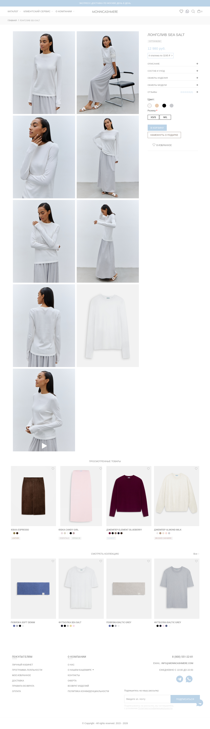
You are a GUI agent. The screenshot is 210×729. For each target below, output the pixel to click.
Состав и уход (156, 71)
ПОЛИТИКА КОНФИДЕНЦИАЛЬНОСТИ (88, 691)
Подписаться (185, 699)
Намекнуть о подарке (164, 135)
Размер (152, 110)
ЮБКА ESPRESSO (20, 529)
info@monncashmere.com (177, 663)
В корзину (157, 128)
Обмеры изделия (158, 78)
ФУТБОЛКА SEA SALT (70, 622)
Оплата (16, 691)
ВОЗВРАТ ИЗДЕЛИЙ (78, 686)
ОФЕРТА (72, 680)
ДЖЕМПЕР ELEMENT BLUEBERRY (124, 529)
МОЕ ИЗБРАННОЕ (21, 675)
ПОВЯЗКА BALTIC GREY (118, 622)
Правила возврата (23, 686)
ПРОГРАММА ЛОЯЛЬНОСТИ (27, 670)
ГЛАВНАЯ (12, 20)
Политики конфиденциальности (155, 708)
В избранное (164, 145)
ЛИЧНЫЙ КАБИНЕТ (22, 664)
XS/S (153, 117)
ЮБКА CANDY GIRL (69, 529)
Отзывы (170, 92)
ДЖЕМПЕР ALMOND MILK (167, 529)
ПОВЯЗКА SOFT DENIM (23, 622)
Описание (154, 64)
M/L (165, 117)
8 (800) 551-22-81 (182, 656)
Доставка (18, 680)
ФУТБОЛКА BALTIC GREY (167, 622)
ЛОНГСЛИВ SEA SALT (30, 20)
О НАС (71, 664)
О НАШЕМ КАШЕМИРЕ (80, 670)
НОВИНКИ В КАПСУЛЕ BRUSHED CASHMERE (105, 3)
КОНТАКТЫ (74, 675)
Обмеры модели (157, 85)
